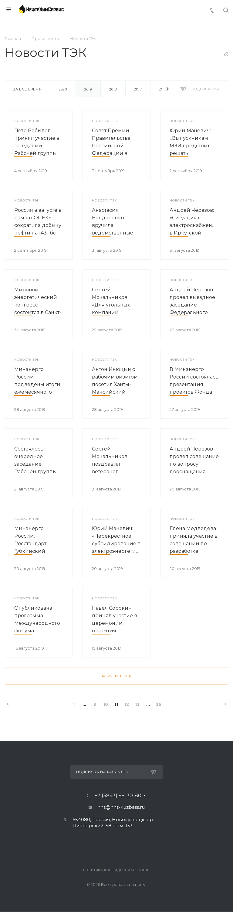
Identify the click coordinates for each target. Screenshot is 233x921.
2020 (63, 89)
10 (105, 704)
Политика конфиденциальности (116, 870)
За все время (27, 89)
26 (158, 704)
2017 (138, 89)
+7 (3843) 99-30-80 (118, 795)
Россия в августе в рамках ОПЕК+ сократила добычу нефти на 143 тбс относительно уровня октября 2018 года (38, 232)
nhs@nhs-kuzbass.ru (121, 807)
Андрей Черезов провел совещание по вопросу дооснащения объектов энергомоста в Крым (194, 471)
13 (137, 704)
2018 (113, 89)
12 (126, 704)
